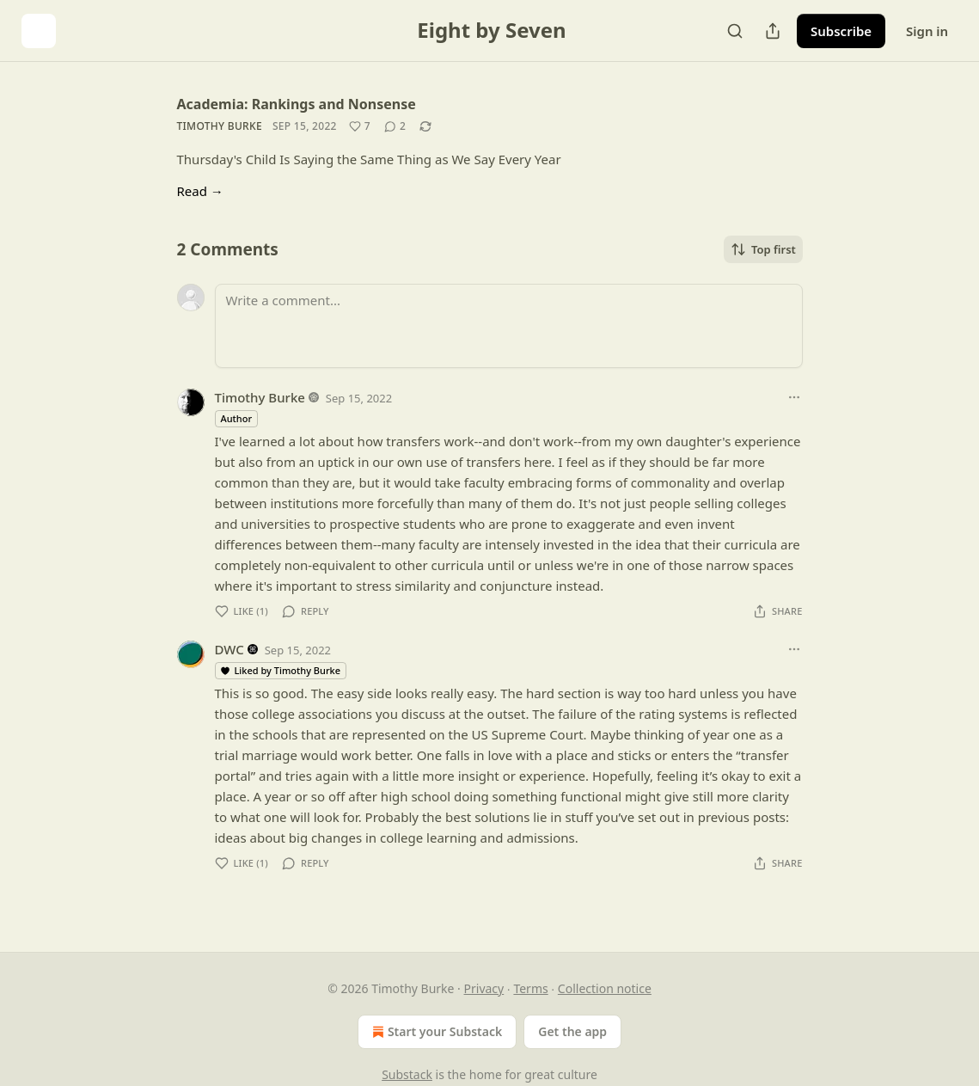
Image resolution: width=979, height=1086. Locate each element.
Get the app (572, 1031)
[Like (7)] (360, 126)
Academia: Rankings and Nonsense (296, 104)
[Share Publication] (773, 31)
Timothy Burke (219, 126)
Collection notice (605, 988)
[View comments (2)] (395, 126)
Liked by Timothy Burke (280, 670)
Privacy (484, 988)
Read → (200, 190)
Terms (530, 988)
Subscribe (841, 31)
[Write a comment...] (509, 326)
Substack (407, 1074)
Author (237, 418)
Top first (763, 249)
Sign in (927, 31)
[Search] (735, 31)
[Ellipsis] (794, 397)
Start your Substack (435, 1031)
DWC (229, 649)
